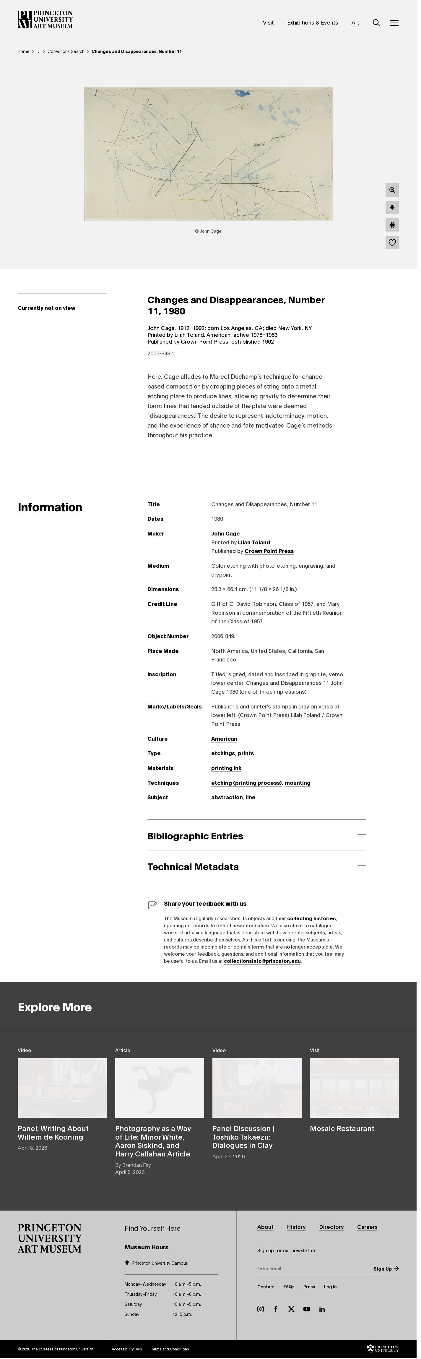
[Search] (376, 23)
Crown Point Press (269, 550)
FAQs (289, 1286)
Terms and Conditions (170, 1349)
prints (246, 752)
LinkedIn (322, 1309)
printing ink (226, 767)
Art (355, 22)
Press (309, 1286)
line (251, 796)
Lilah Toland (254, 542)
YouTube (306, 1309)
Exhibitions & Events (312, 22)
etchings (223, 752)
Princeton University (76, 1349)
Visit (268, 22)
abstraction (227, 796)
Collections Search (66, 51)
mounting (298, 782)
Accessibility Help (127, 1349)
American (224, 738)
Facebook (276, 1309)
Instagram (260, 1309)
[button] (50, 1238)
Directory (331, 1226)
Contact (266, 1286)
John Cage (225, 533)
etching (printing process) (246, 782)
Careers (367, 1226)
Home (24, 51)
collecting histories (311, 918)
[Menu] (394, 23)
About (265, 1226)
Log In (330, 1286)
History (296, 1226)
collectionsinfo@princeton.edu (262, 960)
